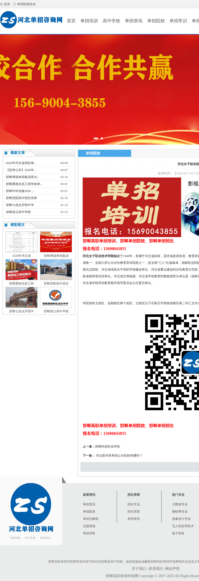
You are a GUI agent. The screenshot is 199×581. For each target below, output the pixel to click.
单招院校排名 (26, 4)
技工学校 (30, 537)
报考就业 (45, 537)
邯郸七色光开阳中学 (20, 205)
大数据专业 (180, 504)
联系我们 (156, 569)
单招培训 (89, 20)
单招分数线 (90, 519)
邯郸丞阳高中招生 (56, 283)
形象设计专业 (181, 519)
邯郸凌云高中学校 (18, 212)
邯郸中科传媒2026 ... (20, 191)
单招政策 (89, 511)
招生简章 (133, 511)
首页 (7, 4)
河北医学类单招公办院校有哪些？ (119, 455)
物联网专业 (180, 511)
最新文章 (17, 153)
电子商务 (178, 533)
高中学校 (111, 20)
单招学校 (15, 537)
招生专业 (133, 504)
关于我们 (139, 569)
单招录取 (89, 533)
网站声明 (172, 569)
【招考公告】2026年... (21, 170)
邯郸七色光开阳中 (21, 311)
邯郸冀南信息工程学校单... (24, 184)
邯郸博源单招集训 (56, 256)
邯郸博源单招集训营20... (22, 177)
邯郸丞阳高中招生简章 (21, 198)
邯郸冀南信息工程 (21, 283)
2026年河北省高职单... (21, 163)
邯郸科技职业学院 (107, 446)
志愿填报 (89, 526)
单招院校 (156, 20)
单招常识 (178, 20)
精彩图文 (17, 225)
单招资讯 (134, 20)
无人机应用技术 (183, 526)
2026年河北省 (21, 256)
